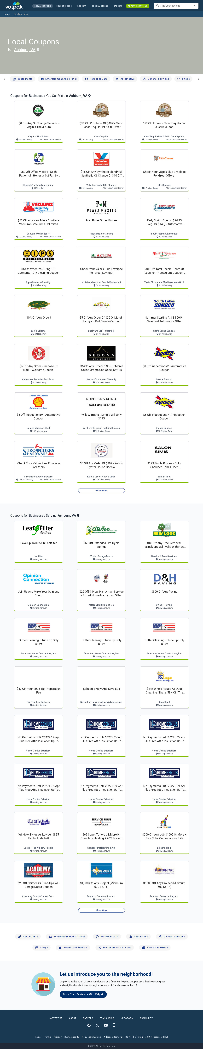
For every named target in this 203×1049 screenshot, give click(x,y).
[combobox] (176, 6)
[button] (100, 6)
